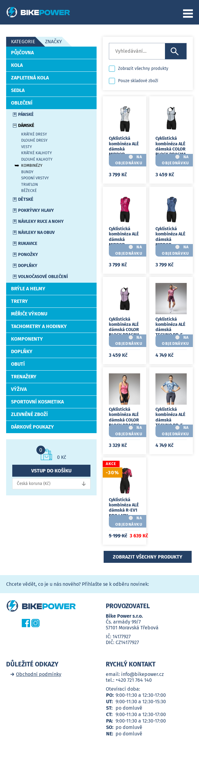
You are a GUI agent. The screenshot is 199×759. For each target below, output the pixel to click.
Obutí (18, 364)
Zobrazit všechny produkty (143, 68)
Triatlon (29, 184)
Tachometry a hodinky (39, 326)
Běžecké (29, 190)
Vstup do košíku (51, 471)
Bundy (27, 172)
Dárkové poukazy (32, 427)
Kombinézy (31, 165)
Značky (53, 41)
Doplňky (27, 265)
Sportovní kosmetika (37, 402)
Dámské (26, 125)
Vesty (26, 146)
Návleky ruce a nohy (41, 221)
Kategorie (23, 41)
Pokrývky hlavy (36, 210)
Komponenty (27, 339)
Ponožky (28, 254)
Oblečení (22, 103)
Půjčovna (22, 52)
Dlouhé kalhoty (36, 159)
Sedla (18, 90)
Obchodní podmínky (38, 674)
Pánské (26, 114)
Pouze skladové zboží (138, 80)
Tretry (19, 301)
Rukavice (27, 243)
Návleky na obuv (36, 232)
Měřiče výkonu (29, 314)
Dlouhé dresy (34, 140)
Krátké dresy (34, 134)
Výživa (19, 389)
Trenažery (23, 377)
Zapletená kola (30, 78)
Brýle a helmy (28, 289)
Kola (17, 65)
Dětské (25, 199)
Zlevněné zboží (29, 414)
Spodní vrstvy (35, 178)
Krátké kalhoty (36, 153)
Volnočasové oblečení (43, 276)
